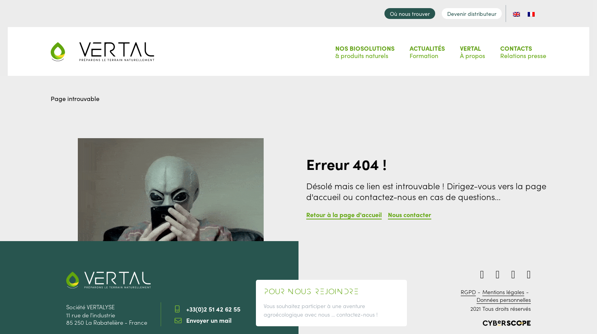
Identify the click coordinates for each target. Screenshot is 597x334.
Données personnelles (504, 298)
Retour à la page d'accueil (344, 212)
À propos (472, 49)
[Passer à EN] (521, 12)
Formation (427, 49)
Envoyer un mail (209, 318)
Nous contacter (409, 212)
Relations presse (523, 49)
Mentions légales (503, 290)
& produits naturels (365, 49)
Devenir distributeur (476, 12)
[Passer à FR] (535, 12)
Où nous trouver (414, 12)
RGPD (468, 290)
